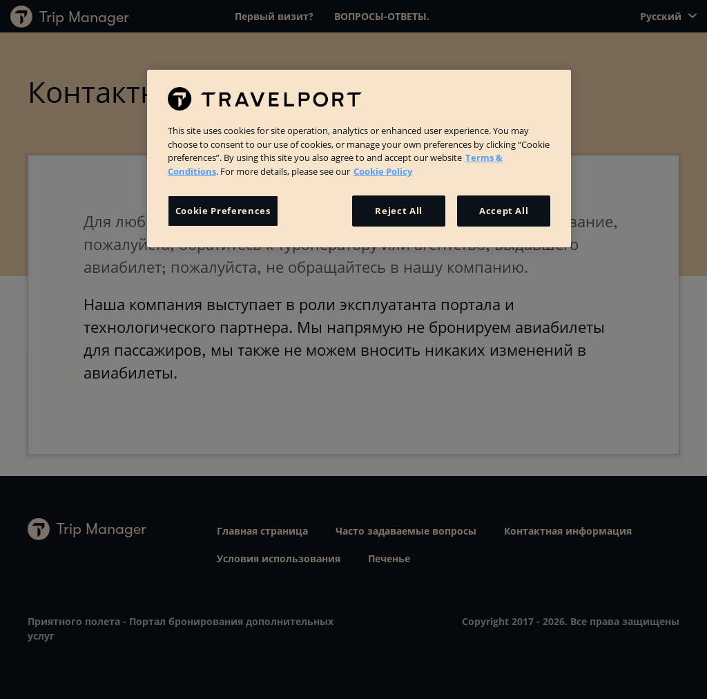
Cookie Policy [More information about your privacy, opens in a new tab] (383, 171)
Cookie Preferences (223, 210)
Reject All (399, 210)
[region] (359, 158)
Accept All (504, 210)
